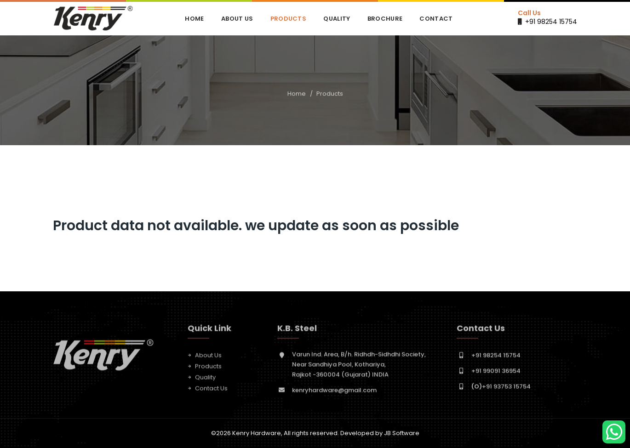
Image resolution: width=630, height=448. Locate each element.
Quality (336, 18)
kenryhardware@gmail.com (334, 392)
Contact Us (211, 390)
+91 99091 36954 (496, 373)
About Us (237, 18)
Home (194, 18)
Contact (435, 18)
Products (288, 18)
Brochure (384, 18)
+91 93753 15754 (501, 388)
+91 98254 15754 (551, 21)
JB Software (401, 433)
